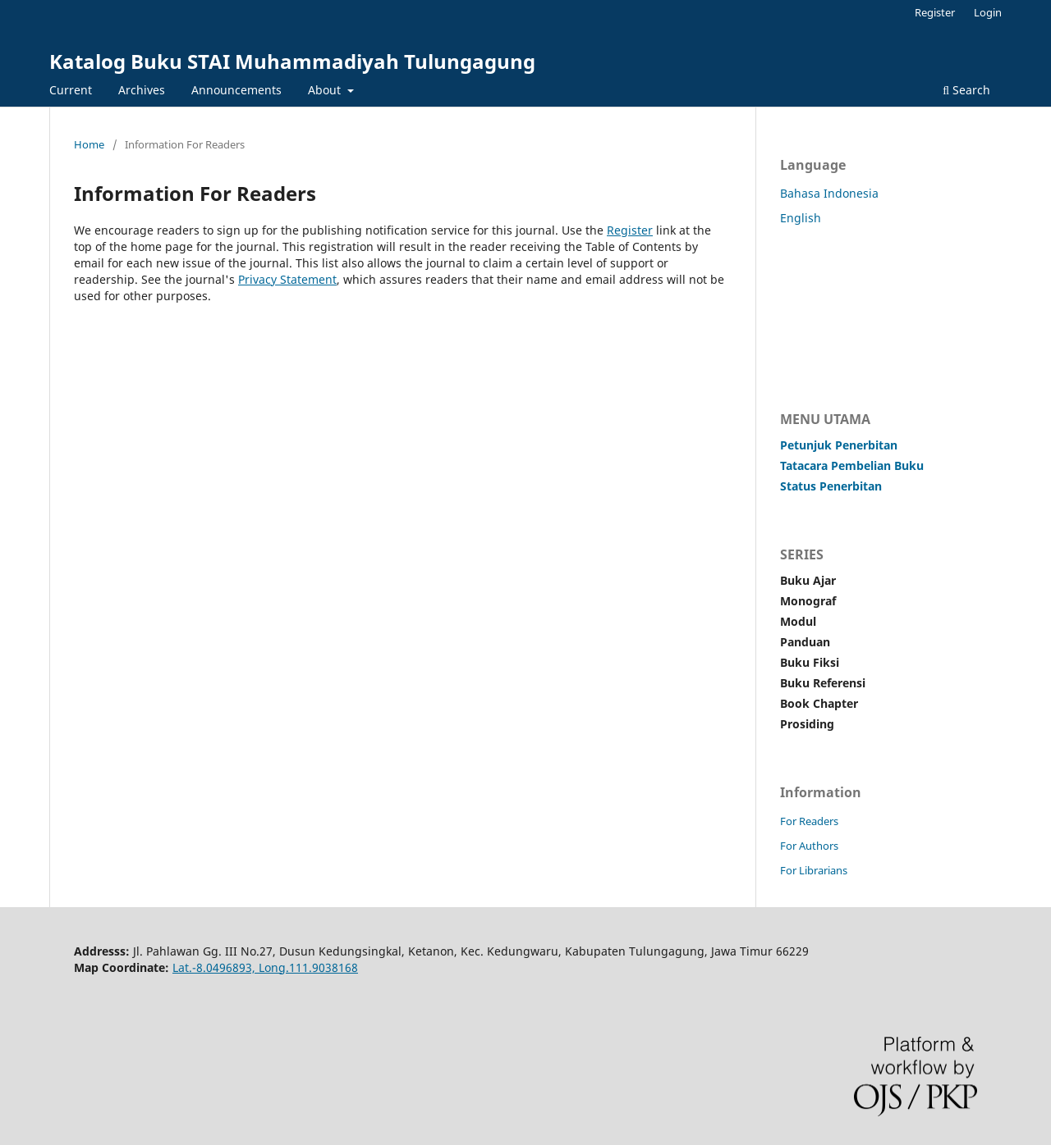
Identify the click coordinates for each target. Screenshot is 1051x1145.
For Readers (809, 821)
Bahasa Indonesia (829, 193)
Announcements (236, 90)
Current (70, 90)
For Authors (809, 845)
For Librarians (813, 870)
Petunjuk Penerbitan (838, 445)
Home (89, 144)
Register (935, 12)
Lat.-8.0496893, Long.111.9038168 (265, 967)
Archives (141, 90)
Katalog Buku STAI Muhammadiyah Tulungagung (292, 61)
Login (988, 12)
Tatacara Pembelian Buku (852, 465)
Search (966, 90)
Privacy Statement (287, 279)
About (326, 90)
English (800, 218)
